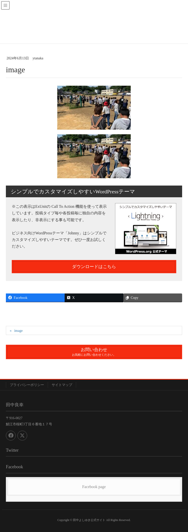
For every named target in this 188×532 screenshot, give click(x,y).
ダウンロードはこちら (94, 266)
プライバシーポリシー (27, 385)
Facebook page (94, 487)
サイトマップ (62, 385)
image (18, 331)
